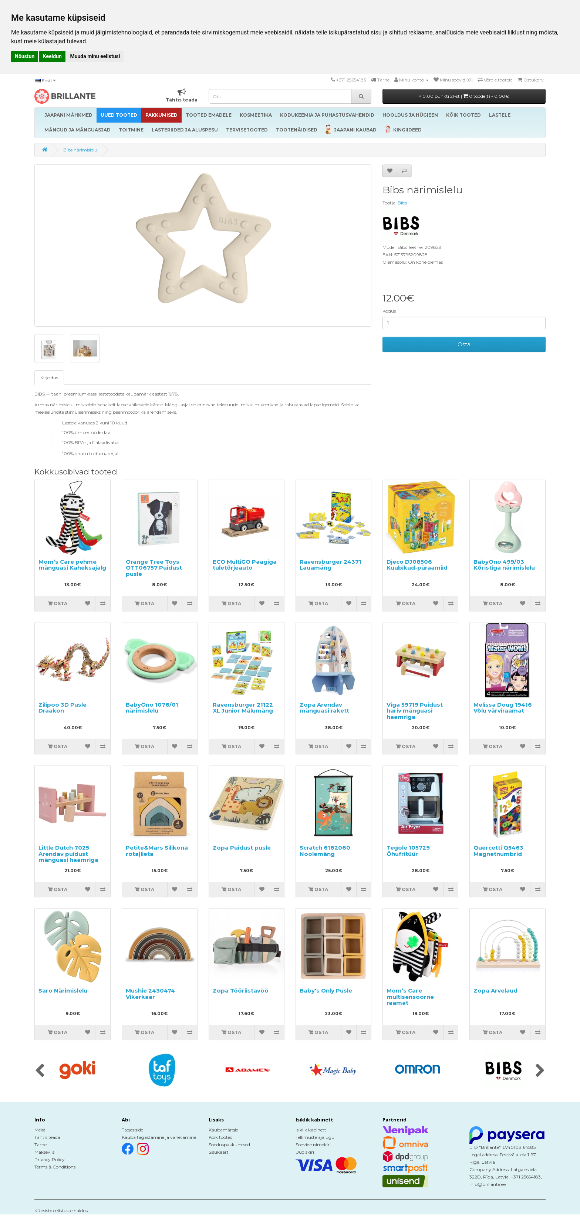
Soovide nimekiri (313, 1144)
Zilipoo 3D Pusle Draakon (62, 707)
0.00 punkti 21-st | (464, 96)
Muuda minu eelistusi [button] (95, 56)
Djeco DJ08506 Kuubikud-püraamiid (417, 564)
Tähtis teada (47, 1137)
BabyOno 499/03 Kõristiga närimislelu (504, 564)
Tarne (40, 1144)
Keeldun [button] (52, 56)
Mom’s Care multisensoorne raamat (410, 996)
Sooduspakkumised (229, 1144)
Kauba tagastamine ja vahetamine (159, 1137)
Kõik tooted (221, 1137)
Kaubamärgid (224, 1130)
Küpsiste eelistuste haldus (61, 1210)
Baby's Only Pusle (326, 990)
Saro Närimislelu (62, 990)
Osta (464, 344)
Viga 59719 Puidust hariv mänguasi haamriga (415, 710)
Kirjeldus (49, 377)
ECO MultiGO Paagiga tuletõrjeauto (245, 564)
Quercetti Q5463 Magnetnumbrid (498, 850)
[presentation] (39, 1071)
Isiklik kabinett (311, 1130)
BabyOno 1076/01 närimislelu (152, 707)
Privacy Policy (49, 1159)
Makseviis (44, 1152)
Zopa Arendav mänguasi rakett (324, 707)
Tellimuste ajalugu (315, 1137)
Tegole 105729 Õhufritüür (408, 850)
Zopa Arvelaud (495, 990)
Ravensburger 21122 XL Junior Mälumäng (243, 707)
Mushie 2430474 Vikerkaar (150, 993)
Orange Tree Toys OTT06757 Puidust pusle (154, 567)
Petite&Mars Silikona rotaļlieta (157, 850)
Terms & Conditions (54, 1167)
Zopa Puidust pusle (242, 847)
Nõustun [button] (24, 56)
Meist (39, 1130)
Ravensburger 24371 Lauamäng (330, 564)
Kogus (389, 311)
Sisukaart (219, 1152)
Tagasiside (132, 1130)
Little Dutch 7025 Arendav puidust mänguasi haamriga (68, 853)
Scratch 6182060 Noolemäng (325, 850)
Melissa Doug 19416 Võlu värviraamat (502, 707)
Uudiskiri (305, 1152)
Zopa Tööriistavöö (241, 990)
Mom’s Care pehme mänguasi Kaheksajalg (72, 564)
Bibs (402, 203)
